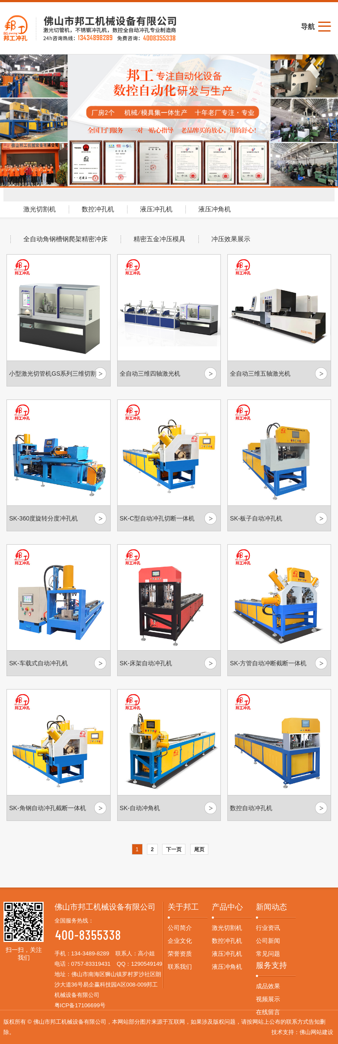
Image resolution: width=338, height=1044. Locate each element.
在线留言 (268, 1012)
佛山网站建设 (316, 1032)
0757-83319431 (91, 964)
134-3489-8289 (90, 953)
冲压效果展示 (230, 239)
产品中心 (227, 907)
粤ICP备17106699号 (80, 1005)
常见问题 (268, 953)
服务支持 (271, 965)
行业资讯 (268, 927)
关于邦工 (183, 907)
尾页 (199, 849)
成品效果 (268, 986)
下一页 (174, 849)
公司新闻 (268, 940)
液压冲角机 (214, 209)
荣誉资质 (180, 953)
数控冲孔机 (98, 209)
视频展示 (268, 999)
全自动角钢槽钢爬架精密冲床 (65, 239)
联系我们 (180, 966)
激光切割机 (39, 209)
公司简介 (180, 927)
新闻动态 (271, 907)
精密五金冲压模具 (159, 239)
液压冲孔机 (156, 209)
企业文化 (180, 940)
